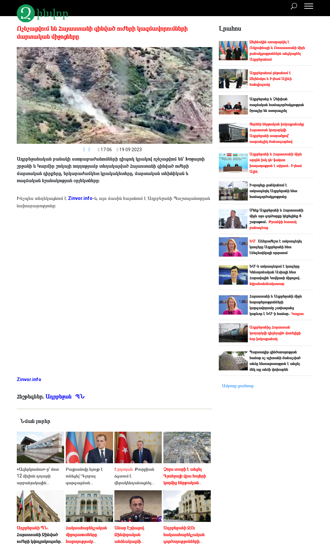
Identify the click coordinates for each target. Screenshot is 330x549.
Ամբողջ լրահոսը (238, 385)
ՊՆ (80, 396)
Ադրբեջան (59, 396)
